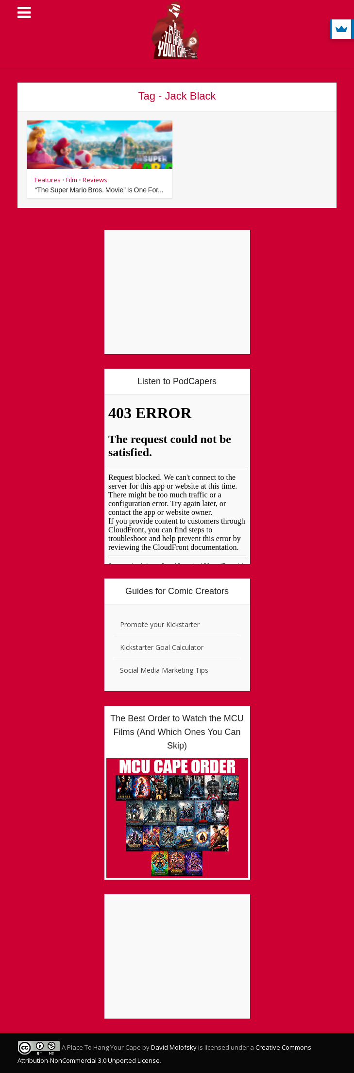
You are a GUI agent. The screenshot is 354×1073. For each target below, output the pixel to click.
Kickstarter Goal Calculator (161, 647)
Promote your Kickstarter (160, 624)
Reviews (95, 179)
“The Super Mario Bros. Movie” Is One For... (98, 190)
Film (71, 179)
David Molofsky (174, 1047)
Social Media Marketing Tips (164, 670)
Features (47, 179)
